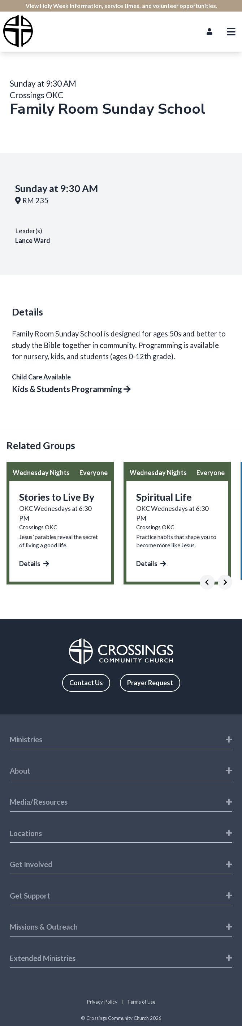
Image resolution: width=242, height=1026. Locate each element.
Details (34, 564)
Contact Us (86, 683)
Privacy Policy (102, 1002)
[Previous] (207, 582)
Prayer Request (150, 683)
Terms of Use (141, 1002)
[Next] (225, 582)
